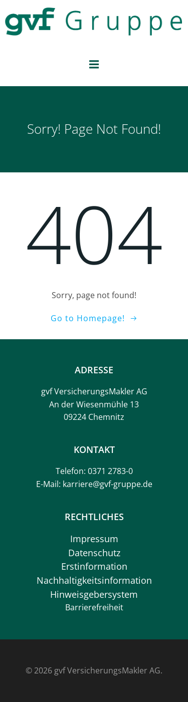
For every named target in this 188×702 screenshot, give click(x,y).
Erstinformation (94, 566)
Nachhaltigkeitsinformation (94, 580)
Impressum (94, 539)
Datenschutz (94, 553)
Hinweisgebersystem (94, 594)
